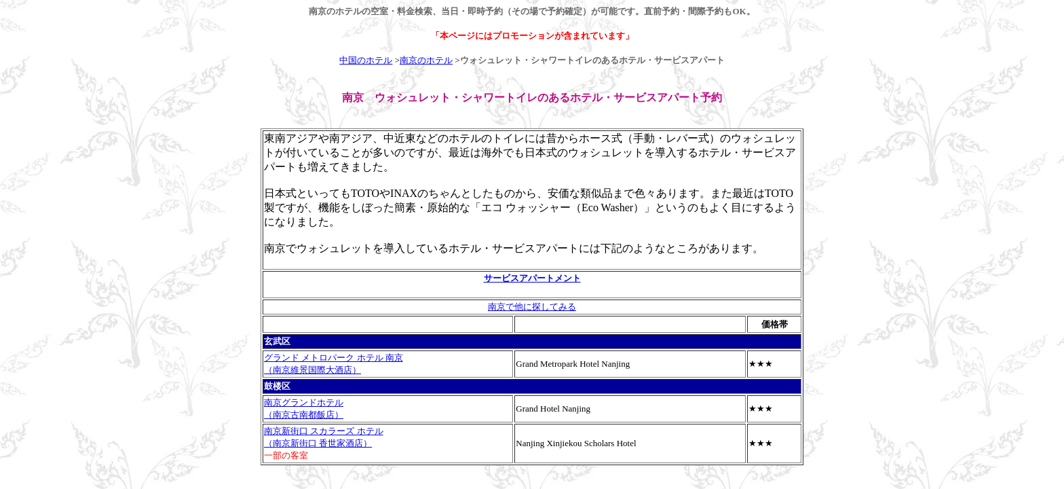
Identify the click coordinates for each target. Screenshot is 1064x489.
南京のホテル (426, 60)
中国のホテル (365, 60)
